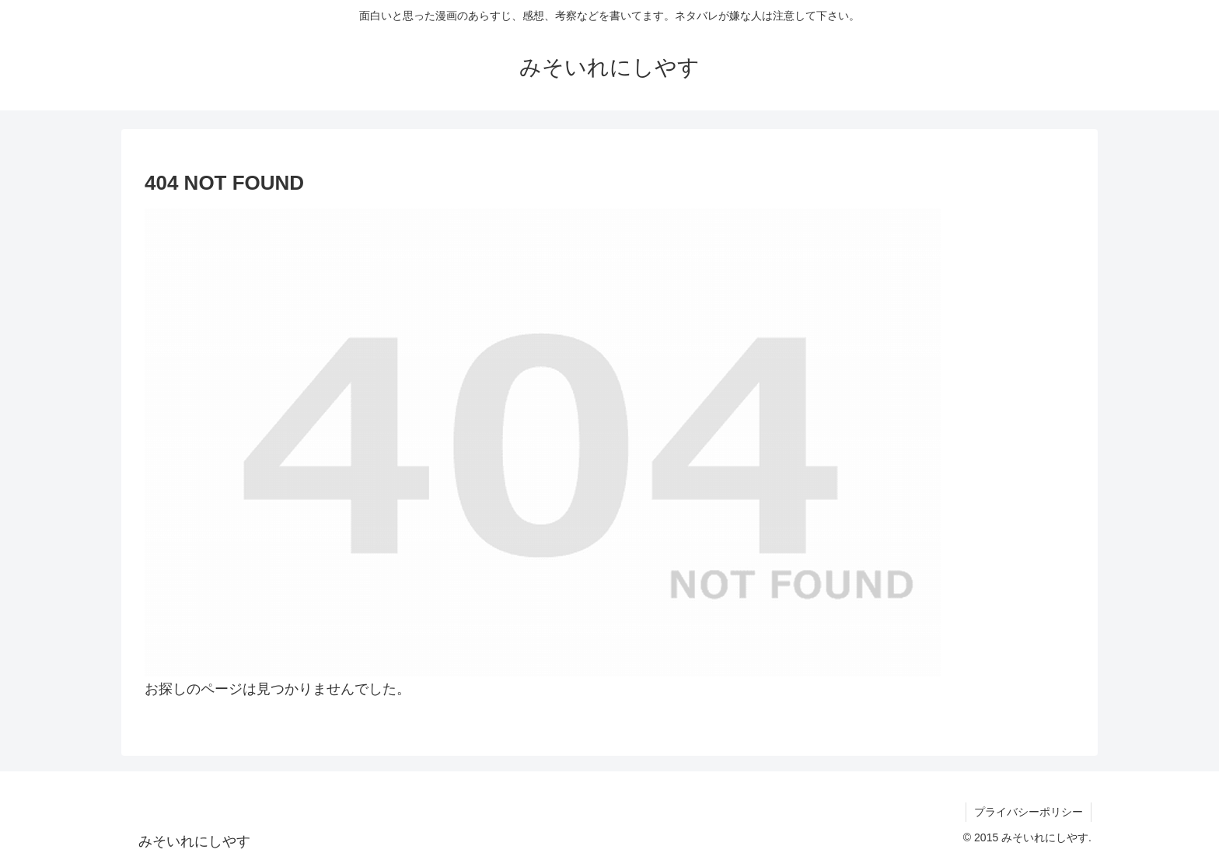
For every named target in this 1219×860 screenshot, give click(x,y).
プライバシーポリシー (1028, 812)
